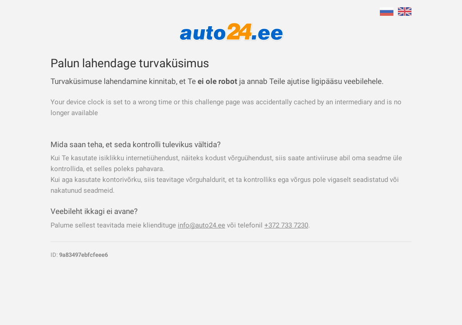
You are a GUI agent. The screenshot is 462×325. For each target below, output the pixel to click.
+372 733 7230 (286, 225)
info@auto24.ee (201, 225)
